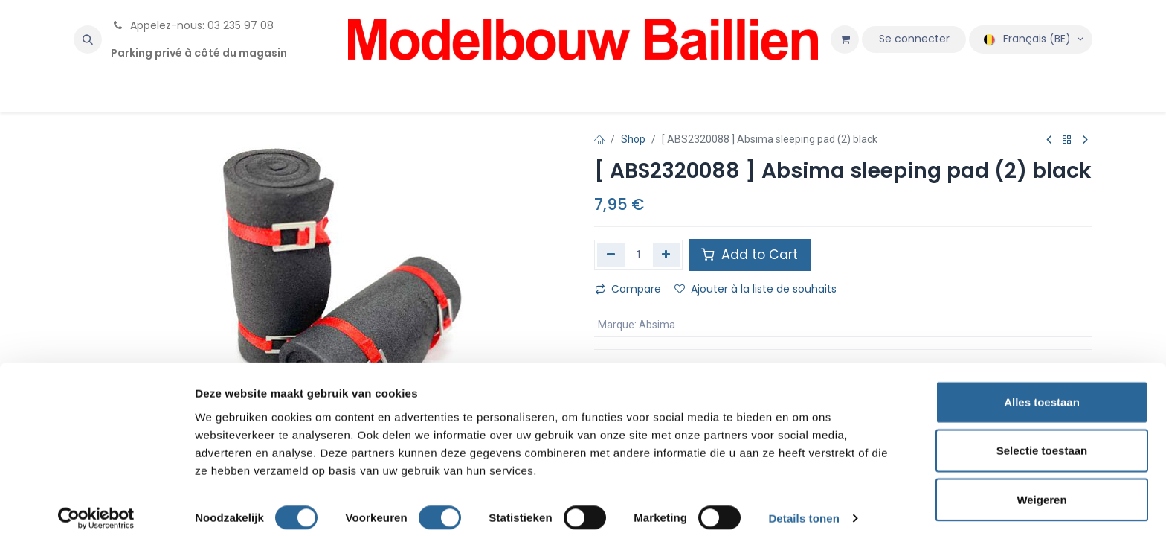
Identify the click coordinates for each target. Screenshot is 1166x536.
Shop (633, 139)
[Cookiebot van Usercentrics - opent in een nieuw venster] (96, 507)
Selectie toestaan (1042, 439)
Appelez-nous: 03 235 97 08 (192, 25)
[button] (88, 39)
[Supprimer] (611, 255)
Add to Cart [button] (749, 255)
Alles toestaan (1042, 389)
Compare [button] (628, 288)
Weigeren (1041, 487)
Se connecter (914, 38)
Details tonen (803, 506)
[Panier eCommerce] (845, 39)
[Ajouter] (666, 255)
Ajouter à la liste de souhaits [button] (755, 288)
